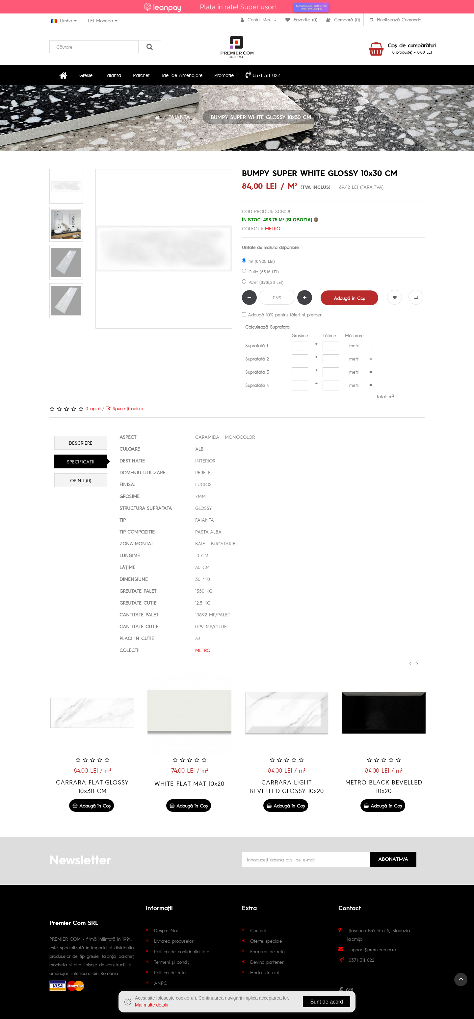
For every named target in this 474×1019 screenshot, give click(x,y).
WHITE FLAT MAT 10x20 (285, 783)
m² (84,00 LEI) (258, 261)
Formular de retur (268, 951)
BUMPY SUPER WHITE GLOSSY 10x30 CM (261, 116)
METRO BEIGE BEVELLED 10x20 (91, 786)
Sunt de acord (326, 1002)
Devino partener (267, 962)
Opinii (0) (80, 480)
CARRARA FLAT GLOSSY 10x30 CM (188, 786)
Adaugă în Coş (349, 298)
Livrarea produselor (174, 941)
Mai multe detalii (151, 1004)
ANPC (160, 983)
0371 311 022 (263, 74)
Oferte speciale (266, 941)
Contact (258, 930)
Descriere (80, 443)
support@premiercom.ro (372, 949)
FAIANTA (179, 116)
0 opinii (93, 408)
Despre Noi (166, 930)
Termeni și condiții (172, 962)
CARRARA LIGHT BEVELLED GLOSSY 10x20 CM (383, 790)
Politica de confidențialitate (182, 951)
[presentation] (410, 662)
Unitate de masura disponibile (270, 247)
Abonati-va (393, 859)
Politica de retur (170, 972)
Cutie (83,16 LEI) (260, 271)
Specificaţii (80, 461)
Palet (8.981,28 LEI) (262, 282)
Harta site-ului (264, 972)
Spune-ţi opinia (124, 408)
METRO (272, 228)
